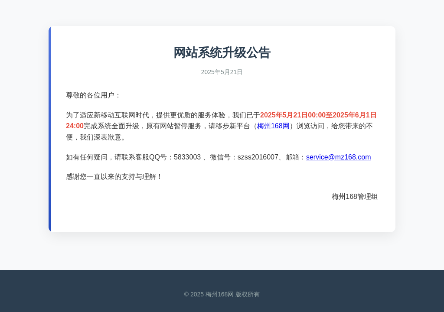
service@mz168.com (338, 157)
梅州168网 (273, 126)
